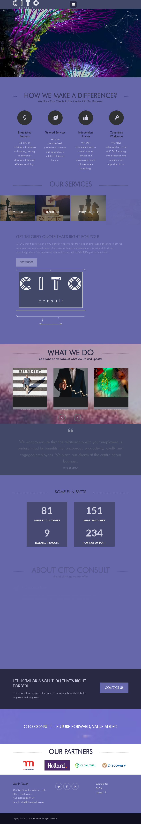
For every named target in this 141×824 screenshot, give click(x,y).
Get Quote (26, 262)
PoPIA (99, 788)
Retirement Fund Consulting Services (30, 408)
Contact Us (114, 688)
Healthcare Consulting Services (111, 407)
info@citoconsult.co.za (32, 802)
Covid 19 (101, 792)
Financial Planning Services (69, 407)
